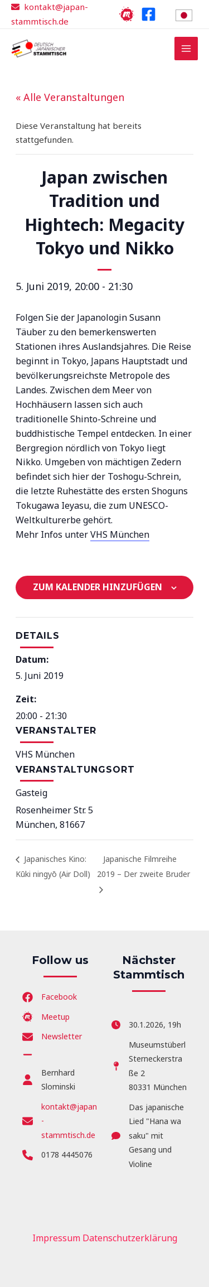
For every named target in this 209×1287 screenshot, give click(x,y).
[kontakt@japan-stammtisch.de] (60, 1121)
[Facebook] (148, 14)
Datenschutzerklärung (129, 1238)
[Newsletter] (52, 1036)
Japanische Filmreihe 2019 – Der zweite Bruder (143, 866)
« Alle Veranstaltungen (70, 97)
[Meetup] (126, 14)
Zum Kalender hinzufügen (97, 587)
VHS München (119, 534)
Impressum (56, 1238)
